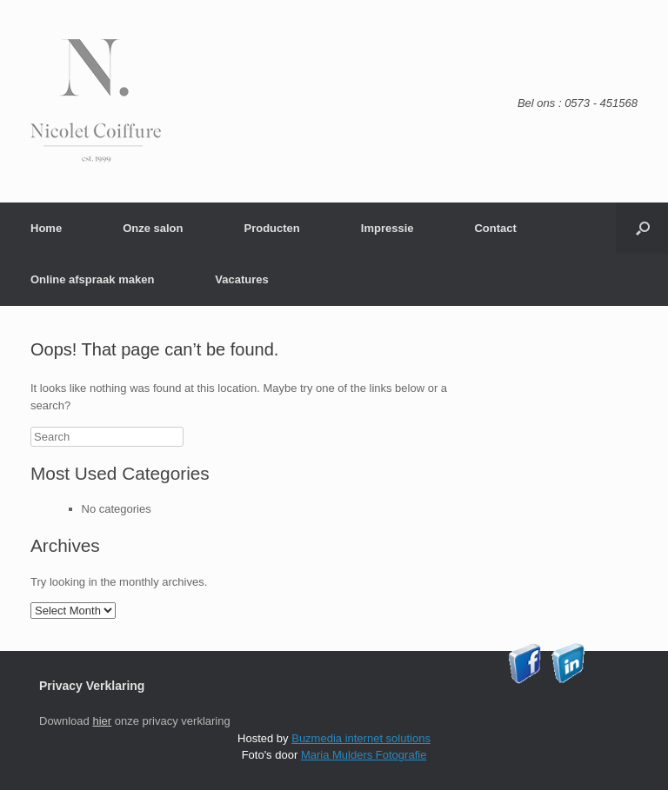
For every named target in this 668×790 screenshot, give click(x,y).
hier (101, 720)
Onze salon (153, 228)
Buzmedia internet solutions (361, 738)
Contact (495, 228)
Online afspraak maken (92, 279)
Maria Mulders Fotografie (364, 754)
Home (46, 228)
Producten (271, 228)
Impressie (387, 228)
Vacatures (241, 279)
